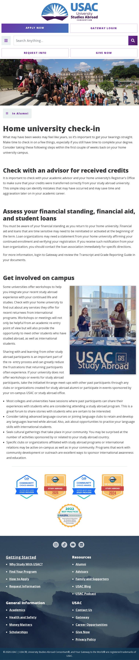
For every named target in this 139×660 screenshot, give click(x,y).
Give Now (104, 53)
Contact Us (84, 610)
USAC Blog (83, 586)
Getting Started (21, 557)
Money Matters (20, 625)
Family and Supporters (92, 579)
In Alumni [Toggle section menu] (17, 113)
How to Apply (19, 579)
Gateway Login (104, 28)
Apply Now (35, 27)
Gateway (82, 617)
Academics (17, 610)
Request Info (35, 53)
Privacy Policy (86, 639)
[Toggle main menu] (6, 40)
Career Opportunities (91, 625)
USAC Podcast (86, 594)
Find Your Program (23, 572)
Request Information (24, 586)
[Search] (133, 40)
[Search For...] (71, 40)
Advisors (82, 572)
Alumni (81, 564)
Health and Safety (22, 617)
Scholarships (18, 632)
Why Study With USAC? (26, 564)
